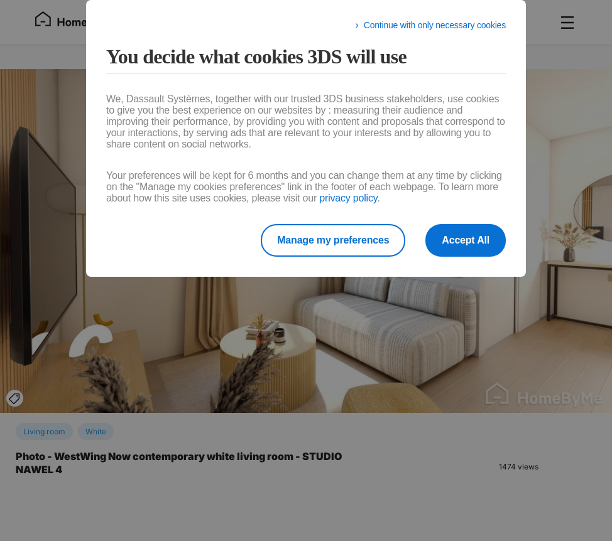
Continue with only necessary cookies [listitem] (435, 25)
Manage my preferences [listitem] (333, 240)
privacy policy (348, 198)
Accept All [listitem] (465, 240)
